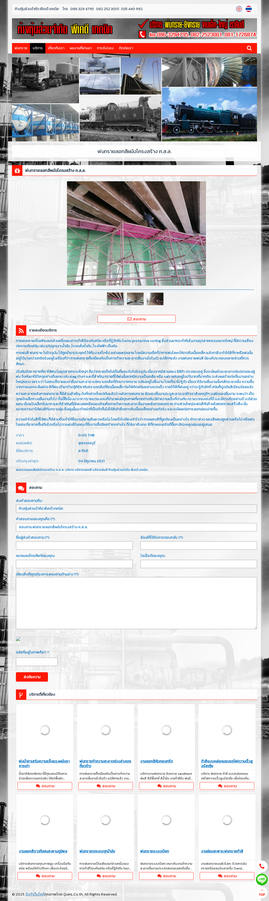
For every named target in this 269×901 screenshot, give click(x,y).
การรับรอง (105, 48)
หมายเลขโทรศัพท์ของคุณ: (35, 555)
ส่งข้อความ (31, 677)
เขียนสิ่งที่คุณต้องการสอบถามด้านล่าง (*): (47, 574)
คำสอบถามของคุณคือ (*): (35, 519)
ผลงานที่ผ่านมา (81, 48)
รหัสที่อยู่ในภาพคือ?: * (32, 652)
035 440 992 (131, 9)
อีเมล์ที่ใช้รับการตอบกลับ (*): (161, 537)
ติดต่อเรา (126, 48)
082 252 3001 (107, 9)
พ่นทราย (21, 48)
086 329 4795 (82, 9)
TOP (262, 892)
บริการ (38, 48)
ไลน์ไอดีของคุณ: (152, 555)
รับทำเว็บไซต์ (34, 894)
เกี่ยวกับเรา (56, 48)
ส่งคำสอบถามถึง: (29, 500)
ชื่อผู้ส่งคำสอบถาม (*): (33, 537)
